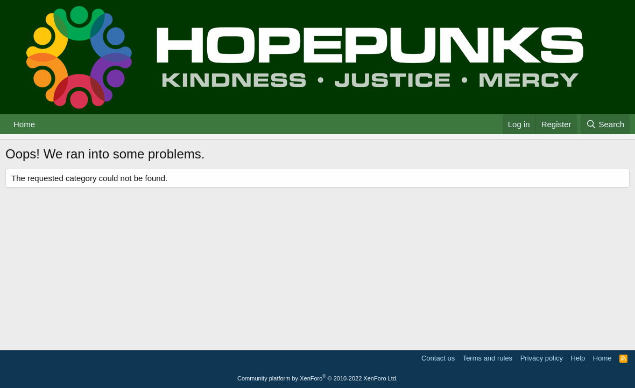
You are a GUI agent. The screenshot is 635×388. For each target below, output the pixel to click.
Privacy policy (541, 358)
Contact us (438, 358)
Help (578, 358)
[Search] (605, 124)
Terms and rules (487, 358)
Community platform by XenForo (317, 378)
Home (24, 124)
